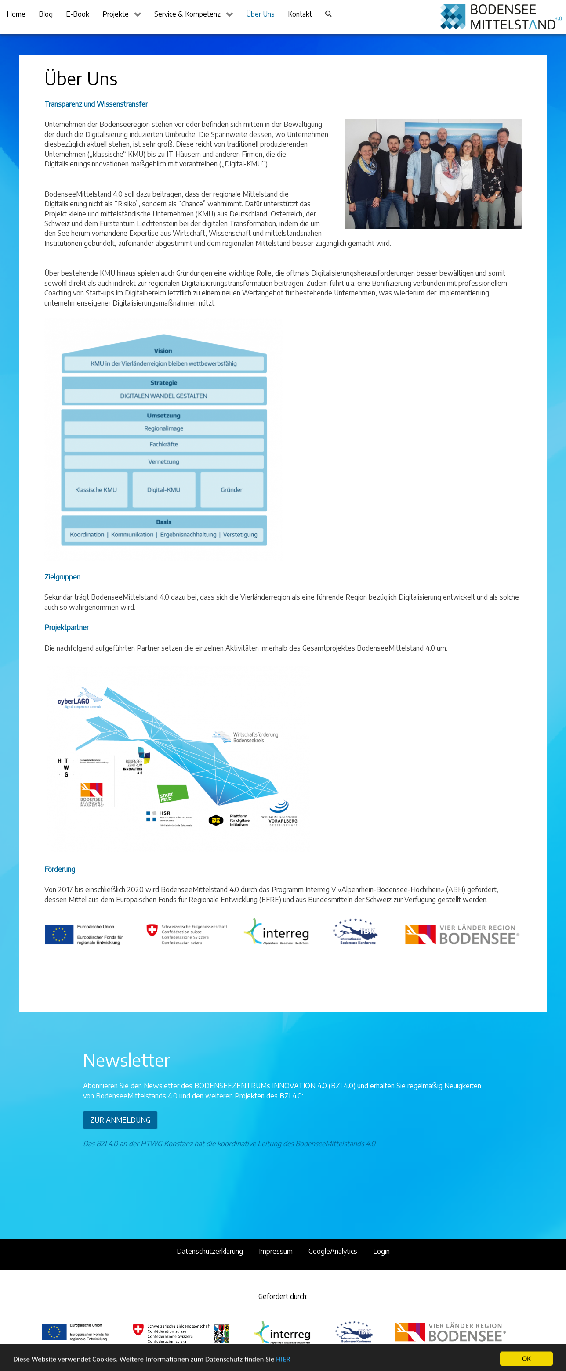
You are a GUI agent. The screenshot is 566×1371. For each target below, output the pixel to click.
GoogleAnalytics (332, 1251)
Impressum (276, 1251)
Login (381, 1251)
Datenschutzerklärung (210, 1251)
